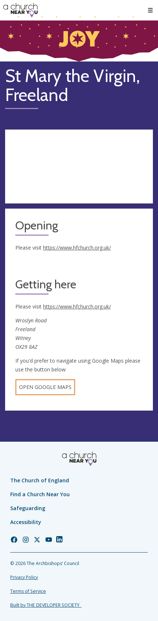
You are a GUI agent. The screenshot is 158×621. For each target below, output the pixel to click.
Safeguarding (27, 508)
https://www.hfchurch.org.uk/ (77, 247)
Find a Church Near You (40, 494)
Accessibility (25, 522)
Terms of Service (28, 591)
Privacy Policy (24, 577)
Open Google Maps (45, 387)
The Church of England (39, 480)
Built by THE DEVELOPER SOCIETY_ (45, 605)
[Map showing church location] (79, 167)
